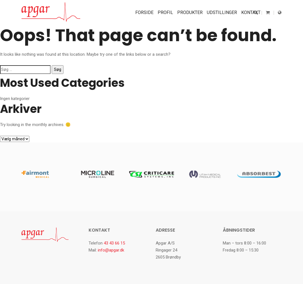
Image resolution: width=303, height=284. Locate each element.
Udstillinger (222, 12)
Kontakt (251, 12)
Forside (144, 12)
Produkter (190, 12)
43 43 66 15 (114, 243)
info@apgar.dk (111, 250)
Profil (165, 12)
